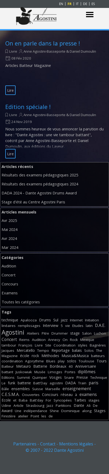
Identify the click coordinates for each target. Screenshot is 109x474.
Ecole (6, 400)
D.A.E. (100, 325)
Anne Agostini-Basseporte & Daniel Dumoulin (59, 51)
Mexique (87, 339)
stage (75, 333)
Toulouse (86, 361)
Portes (70, 372)
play (61, 361)
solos (71, 360)
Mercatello (26, 350)
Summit (23, 377)
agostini (56, 383)
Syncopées (63, 400)
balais (77, 350)
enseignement (77, 388)
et (14, 400)
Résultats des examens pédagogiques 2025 (40, 174)
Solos (89, 350)
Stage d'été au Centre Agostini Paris (33, 201)
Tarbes (80, 400)
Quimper (39, 377)
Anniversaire (85, 366)
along (87, 410)
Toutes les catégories (21, 301)
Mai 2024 (9, 229)
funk (11, 382)
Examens (10, 292)
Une (18, 410)
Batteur (8, 366)
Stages (100, 410)
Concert (9, 274)
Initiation (92, 320)
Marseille (52, 388)
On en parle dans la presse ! (42, 43)
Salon (87, 333)
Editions (8, 377)
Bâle (5, 388)
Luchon (100, 333)
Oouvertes (31, 394)
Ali (89, 405)
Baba (23, 400)
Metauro (23, 366)
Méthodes (50, 355)
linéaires (9, 325)
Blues (50, 361)
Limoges (55, 372)
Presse (82, 377)
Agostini (13, 332)
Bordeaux (58, 366)
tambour (9, 345)
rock (35, 355)
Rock (74, 339)
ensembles (20, 388)
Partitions (63, 405)
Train (82, 383)
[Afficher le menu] (90, 15)
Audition (9, 265)
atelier (23, 416)
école (24, 355)
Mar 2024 (10, 247)
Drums (45, 319)
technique (10, 319)
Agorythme (34, 361)
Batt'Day (40, 383)
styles (82, 345)
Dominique (70, 410)
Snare (69, 377)
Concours (10, 283)
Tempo (43, 350)
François (25, 345)
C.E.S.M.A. (11, 394)
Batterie (40, 366)
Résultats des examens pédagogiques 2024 (40, 183)
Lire (10, 90)
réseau (67, 394)
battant (7, 372)
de (51, 416)
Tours (102, 360)
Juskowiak (24, 372)
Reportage (60, 350)
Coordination (64, 345)
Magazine (10, 355)
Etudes (77, 325)
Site (48, 345)
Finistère (9, 416)
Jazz (50, 405)
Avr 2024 (9, 238)
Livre (13, 51)
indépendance (35, 410)
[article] (54, 67)
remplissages (29, 325)
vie (67, 325)
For (48, 400)
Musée (39, 372)
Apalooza (29, 320)
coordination (12, 361)
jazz (64, 319)
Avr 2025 (9, 220)
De (95, 405)
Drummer (59, 333)
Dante (79, 405)
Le (4, 383)
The (99, 350)
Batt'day (36, 400)
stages (93, 400)
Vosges (55, 377)
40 (71, 366)
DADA (70, 382)
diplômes (87, 372)
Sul (55, 319)
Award (7, 410)
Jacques (8, 350)
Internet (76, 320)
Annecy (54, 339)
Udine (6, 405)
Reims (24, 339)
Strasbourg (35, 405)
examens (88, 394)
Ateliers (33, 333)
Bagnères (98, 345)
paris (93, 383)
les (43, 416)
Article (18, 405)
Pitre (45, 333)
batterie (24, 382)
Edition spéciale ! (28, 107)
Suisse (37, 388)
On (65, 339)
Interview (50, 325)
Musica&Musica (75, 355)
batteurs (98, 355)
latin (89, 325)
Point (35, 416)
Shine (54, 410)
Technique (98, 377)
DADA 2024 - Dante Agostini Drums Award (39, 192)
